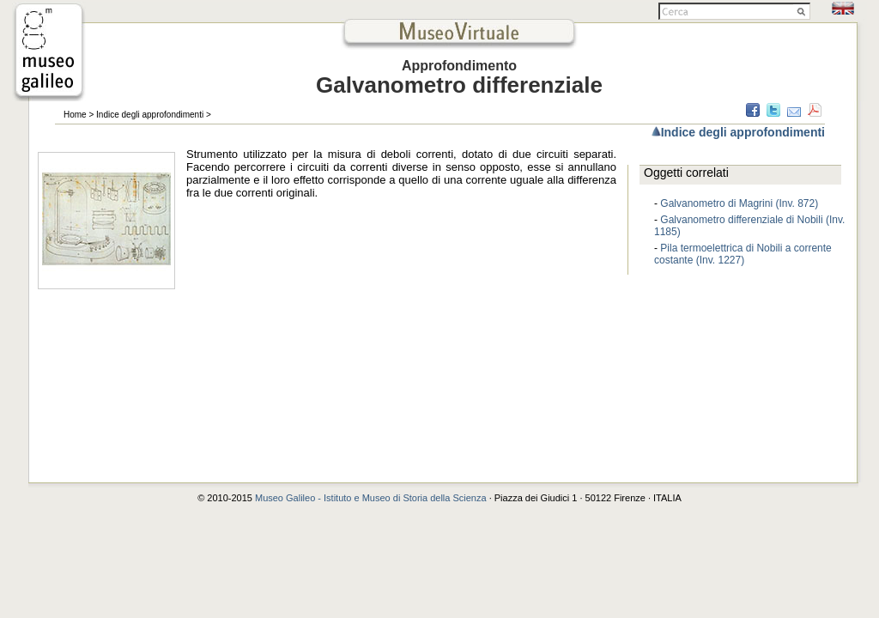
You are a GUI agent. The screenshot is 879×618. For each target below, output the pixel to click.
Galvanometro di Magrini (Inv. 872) (739, 203)
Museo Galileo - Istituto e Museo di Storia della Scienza (371, 498)
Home (75, 114)
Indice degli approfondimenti (149, 114)
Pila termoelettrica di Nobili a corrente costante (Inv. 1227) (743, 254)
